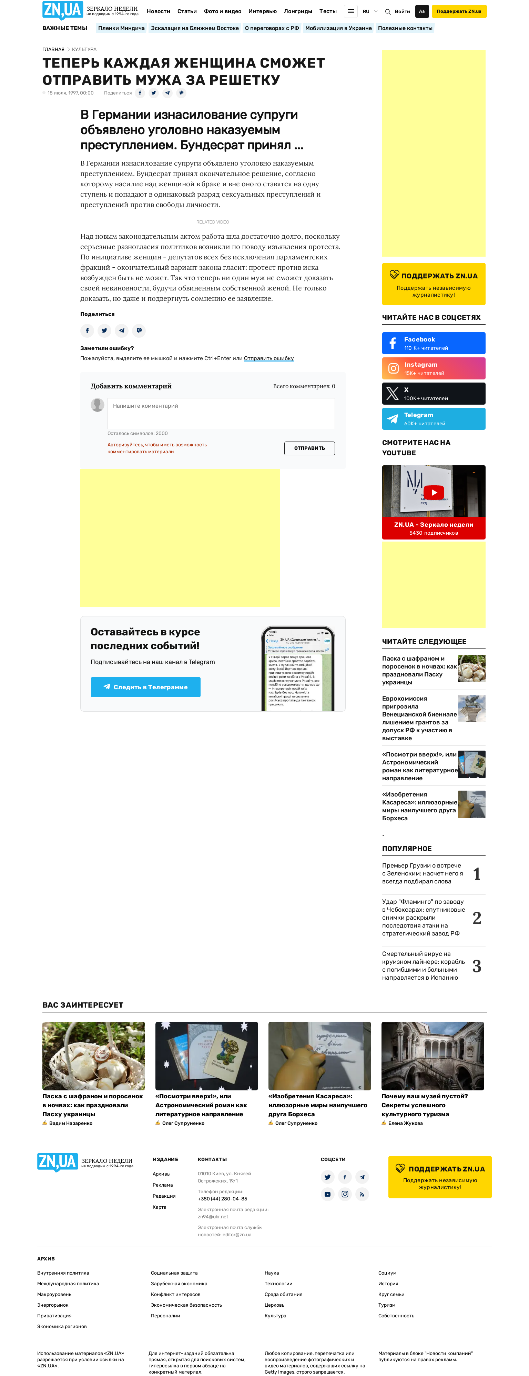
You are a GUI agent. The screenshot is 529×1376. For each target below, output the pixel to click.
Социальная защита (174, 1273)
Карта (159, 1207)
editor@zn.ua (237, 1235)
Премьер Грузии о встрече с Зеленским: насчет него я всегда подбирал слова (422, 873)
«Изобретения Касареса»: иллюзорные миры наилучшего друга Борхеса (419, 806)
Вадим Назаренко (71, 1123)
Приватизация (54, 1316)
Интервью (262, 11)
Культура (275, 1316)
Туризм (387, 1305)
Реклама (163, 1185)
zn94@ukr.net (213, 1217)
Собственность (396, 1316)
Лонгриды (298, 11)
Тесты (328, 11)
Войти (402, 11)
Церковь (274, 1305)
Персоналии (165, 1316)
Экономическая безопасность (186, 1305)
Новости (158, 11)
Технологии (279, 1284)
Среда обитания (284, 1294)
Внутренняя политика (63, 1273)
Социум (387, 1273)
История (388, 1284)
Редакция (164, 1196)
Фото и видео (223, 11)
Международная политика (68, 1284)
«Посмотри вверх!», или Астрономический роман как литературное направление (420, 766)
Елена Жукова (405, 1123)
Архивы (162, 1174)
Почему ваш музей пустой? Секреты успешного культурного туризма (425, 1105)
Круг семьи (391, 1294)
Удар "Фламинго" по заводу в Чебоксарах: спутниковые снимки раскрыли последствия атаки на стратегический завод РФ (423, 917)
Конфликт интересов (176, 1294)
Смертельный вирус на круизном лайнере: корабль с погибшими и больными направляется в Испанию (423, 965)
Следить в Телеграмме (145, 687)
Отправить (309, 448)
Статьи (187, 11)
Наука (272, 1273)
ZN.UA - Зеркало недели (434, 524)
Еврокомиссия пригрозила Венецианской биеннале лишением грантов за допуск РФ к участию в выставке (419, 718)
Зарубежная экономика (179, 1284)
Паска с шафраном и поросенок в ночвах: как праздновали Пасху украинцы (419, 670)
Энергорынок (53, 1305)
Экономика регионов (62, 1326)
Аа (422, 11)
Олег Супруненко (183, 1123)
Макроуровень (54, 1294)
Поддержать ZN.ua (459, 11)
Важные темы (65, 28)
